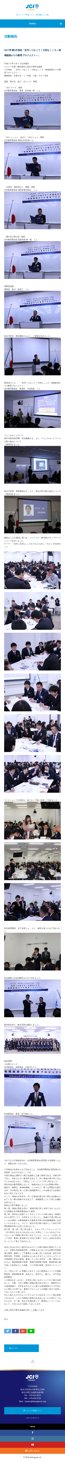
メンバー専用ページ (26, 15)
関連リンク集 (43, 15)
